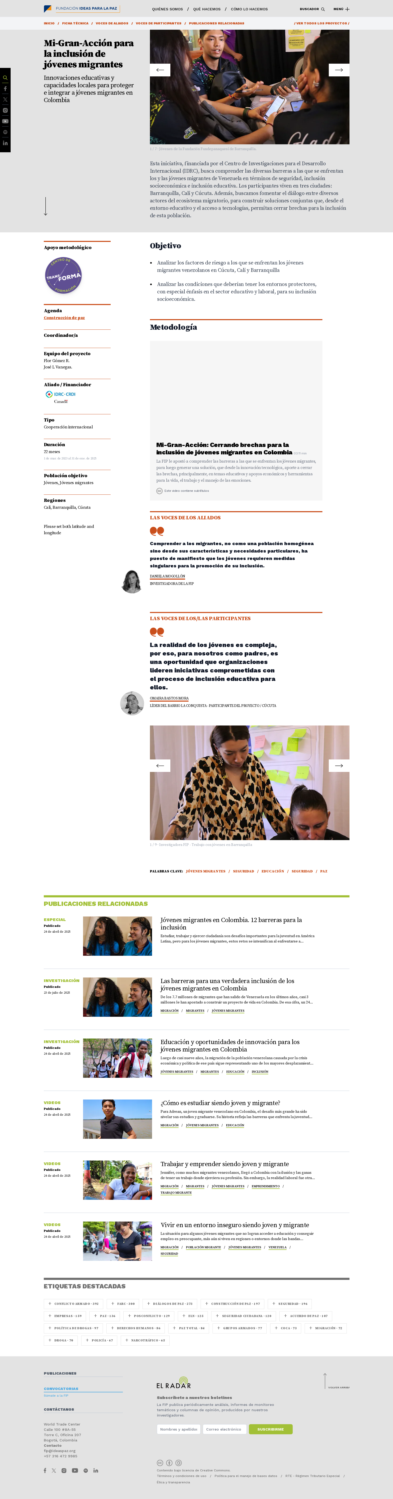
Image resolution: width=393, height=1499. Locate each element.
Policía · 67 (99, 1340)
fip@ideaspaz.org (60, 1451)
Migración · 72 (325, 1328)
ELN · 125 (193, 1316)
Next (339, 66)
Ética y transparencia (173, 1482)
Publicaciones (60, 1373)
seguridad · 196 (289, 1304)
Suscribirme (270, 1429)
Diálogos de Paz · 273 (170, 1304)
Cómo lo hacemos (249, 9)
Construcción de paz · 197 (232, 1304)
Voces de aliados (112, 23)
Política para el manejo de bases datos (246, 1476)
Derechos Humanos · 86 (136, 1328)
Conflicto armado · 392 (73, 1304)
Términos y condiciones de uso (181, 1476)
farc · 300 (123, 1304)
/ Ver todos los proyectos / (321, 23)
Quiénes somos (167, 9)
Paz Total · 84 (189, 1328)
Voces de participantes (159, 23)
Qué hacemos (207, 9)
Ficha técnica (75, 23)
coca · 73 (286, 1328)
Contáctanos (59, 1409)
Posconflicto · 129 (149, 1316)
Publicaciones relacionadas (216, 23)
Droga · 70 (60, 1340)
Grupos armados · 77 (239, 1328)
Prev (160, 66)
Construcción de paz (64, 317)
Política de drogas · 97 (73, 1328)
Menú (341, 9)
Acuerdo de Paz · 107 (306, 1316)
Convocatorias (61, 1389)
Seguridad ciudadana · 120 (243, 1316)
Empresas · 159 (65, 1316)
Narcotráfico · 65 (145, 1340)
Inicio (49, 23)
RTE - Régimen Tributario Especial (313, 1476)
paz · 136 (104, 1316)
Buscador (312, 9)
